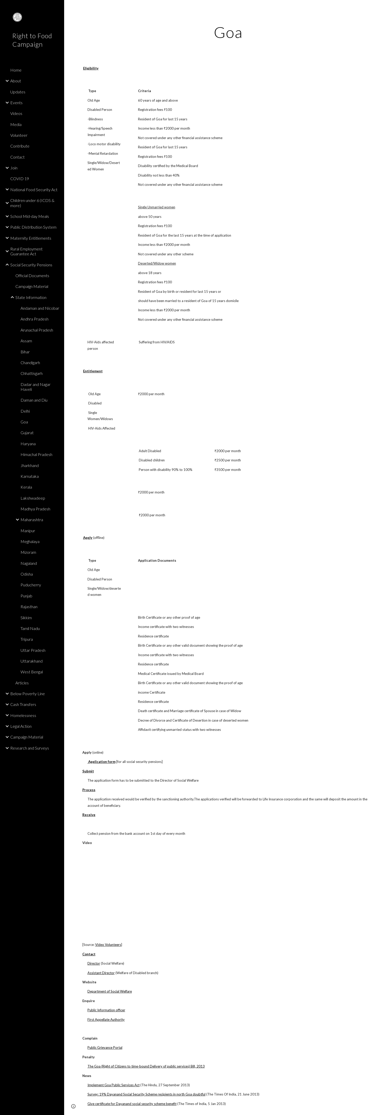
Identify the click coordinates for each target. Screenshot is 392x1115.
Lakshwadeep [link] (33, 498)
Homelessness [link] (23, 715)
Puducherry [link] (31, 584)
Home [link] (16, 69)
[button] (386, 7)
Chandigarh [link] (30, 362)
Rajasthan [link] (29, 606)
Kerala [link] (26, 486)
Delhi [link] (25, 411)
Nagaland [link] (29, 563)
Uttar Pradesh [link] (33, 650)
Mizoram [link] (28, 552)
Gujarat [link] (27, 432)
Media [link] (16, 124)
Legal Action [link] (21, 726)
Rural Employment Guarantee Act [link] (26, 251)
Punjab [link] (26, 595)
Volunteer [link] (18, 135)
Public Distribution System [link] (33, 227)
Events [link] (16, 102)
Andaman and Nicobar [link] (40, 308)
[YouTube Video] (139, 893)
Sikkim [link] (26, 617)
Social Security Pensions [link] (31, 264)
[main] (228, 32)
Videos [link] (16, 113)
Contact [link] (17, 156)
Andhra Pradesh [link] (34, 318)
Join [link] (13, 167)
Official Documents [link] (32, 275)
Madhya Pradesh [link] (35, 508)
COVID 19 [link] (19, 178)
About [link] (15, 80)
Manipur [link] (28, 530)
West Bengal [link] (32, 671)
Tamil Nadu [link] (30, 628)
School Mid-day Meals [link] (29, 216)
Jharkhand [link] (30, 465)
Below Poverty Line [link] (27, 693)
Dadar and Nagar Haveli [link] (36, 387)
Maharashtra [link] (32, 519)
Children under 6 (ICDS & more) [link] (32, 203)
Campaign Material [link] (31, 286)
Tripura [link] (27, 639)
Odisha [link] (27, 573)
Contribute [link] (20, 145)
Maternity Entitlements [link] (30, 238)
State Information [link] (30, 297)
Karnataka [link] (30, 476)
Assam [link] (26, 340)
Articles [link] (22, 682)
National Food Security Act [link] (33, 189)
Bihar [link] (25, 351)
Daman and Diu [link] (34, 399)
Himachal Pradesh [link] (36, 454)
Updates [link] (17, 91)
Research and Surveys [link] (29, 747)
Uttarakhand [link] (32, 660)
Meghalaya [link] (30, 541)
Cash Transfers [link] (23, 704)
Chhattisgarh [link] (32, 373)
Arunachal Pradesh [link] (37, 329)
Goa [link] (24, 421)
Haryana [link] (28, 443)
